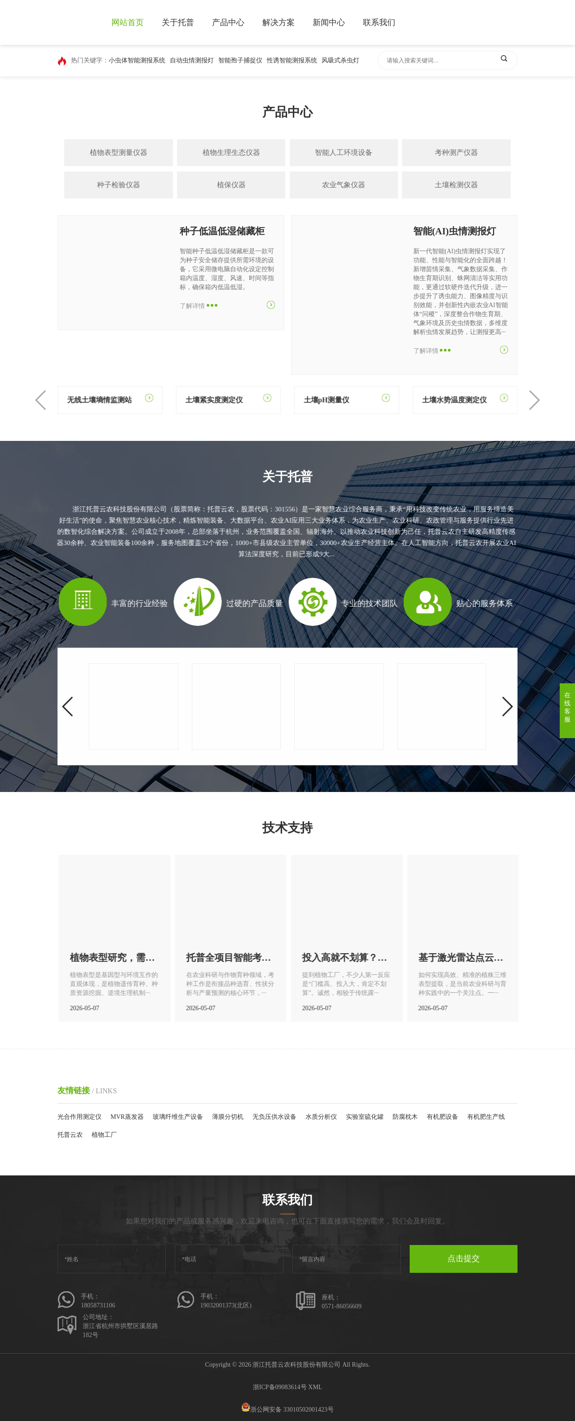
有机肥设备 (442, 1116)
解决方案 (278, 22)
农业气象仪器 (343, 185)
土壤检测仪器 (456, 185)
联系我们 (379, 22)
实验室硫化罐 (365, 1116)
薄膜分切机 (227, 1116)
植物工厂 (104, 1134)
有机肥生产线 (486, 1116)
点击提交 (463, 1258)
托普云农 (70, 1134)
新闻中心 (329, 22)
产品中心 (228, 22)
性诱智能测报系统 (292, 60)
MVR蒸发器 (127, 1116)
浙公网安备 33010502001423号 (287, 1409)
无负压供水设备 (274, 1116)
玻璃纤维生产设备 (178, 1116)
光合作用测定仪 (80, 1116)
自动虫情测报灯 (192, 60)
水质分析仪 (321, 1116)
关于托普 (178, 22)
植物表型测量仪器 (118, 152)
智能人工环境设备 (343, 152)
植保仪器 (231, 185)
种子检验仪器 (118, 185)
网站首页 (127, 22)
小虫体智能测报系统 (137, 60)
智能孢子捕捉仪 (240, 60)
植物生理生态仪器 (231, 152)
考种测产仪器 (456, 152)
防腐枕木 (405, 1116)
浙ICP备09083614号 (280, 1387)
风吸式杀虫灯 (340, 60)
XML (315, 1387)
